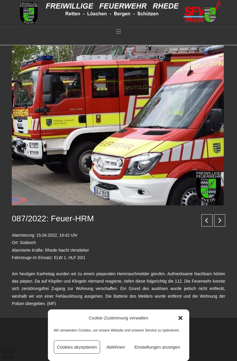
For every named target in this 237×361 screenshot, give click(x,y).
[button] (180, 318)
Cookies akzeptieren (77, 347)
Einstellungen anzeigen (157, 347)
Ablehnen (115, 347)
